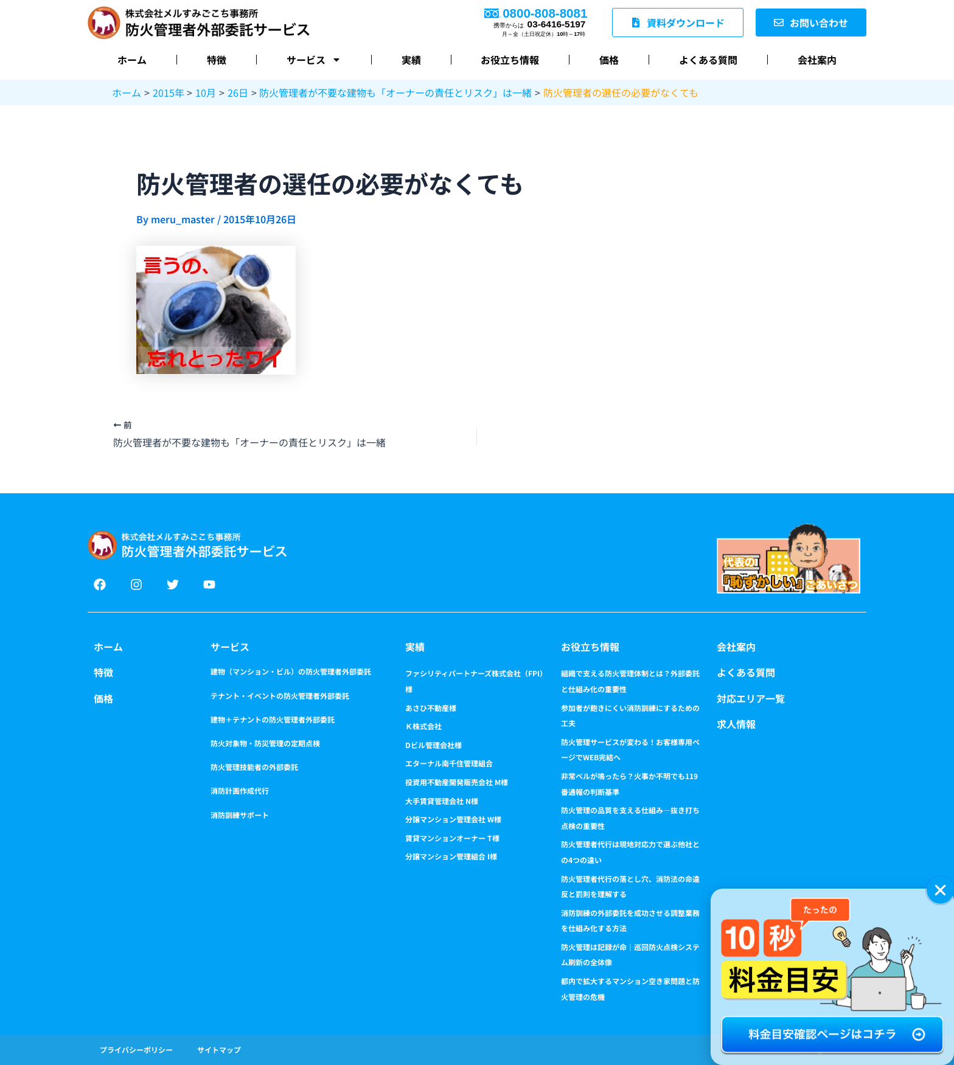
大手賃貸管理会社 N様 (441, 801)
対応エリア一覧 (751, 698)
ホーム (132, 59)
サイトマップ (219, 1049)
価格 (609, 59)
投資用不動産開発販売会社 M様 (456, 782)
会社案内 (817, 59)
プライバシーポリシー (136, 1049)
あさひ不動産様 (430, 707)
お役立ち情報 (510, 59)
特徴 (216, 59)
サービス (314, 60)
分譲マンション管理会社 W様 (453, 819)
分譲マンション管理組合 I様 (451, 856)
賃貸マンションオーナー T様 (452, 838)
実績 (411, 59)
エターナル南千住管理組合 (449, 763)
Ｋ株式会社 (423, 726)
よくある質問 (708, 59)
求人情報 (736, 723)
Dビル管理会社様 (433, 745)
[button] (940, 890)
